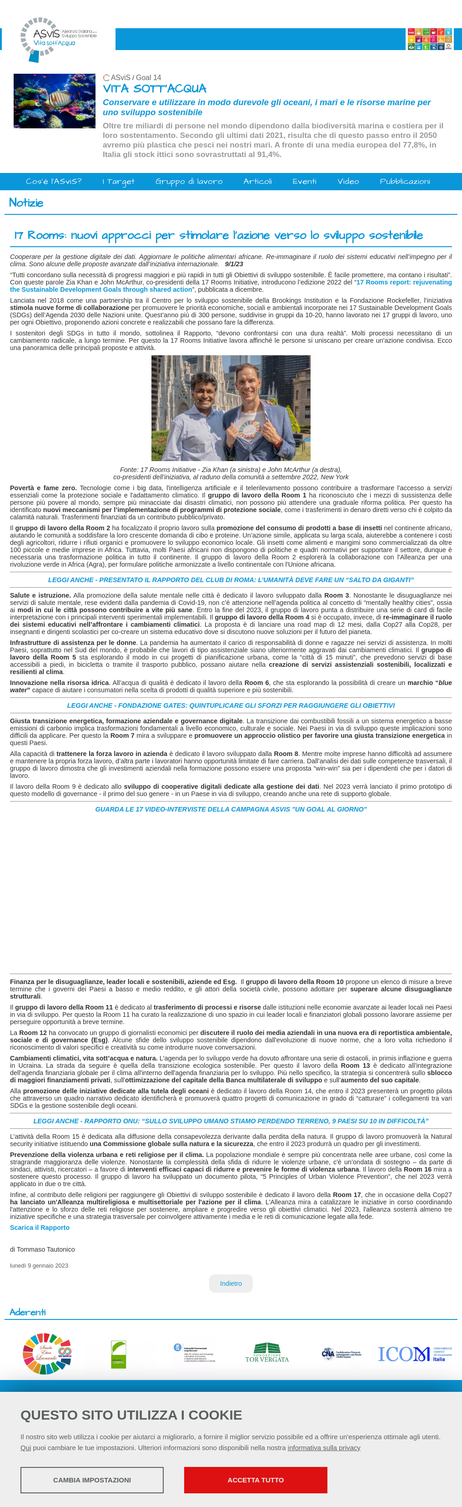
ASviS (121, 77)
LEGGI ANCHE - (58, 1121)
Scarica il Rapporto (40, 1227)
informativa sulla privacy (324, 1447)
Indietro (231, 1283)
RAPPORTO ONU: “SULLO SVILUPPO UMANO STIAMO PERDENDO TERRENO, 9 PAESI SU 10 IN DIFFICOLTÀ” (257, 1121)
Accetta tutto (256, 1480)
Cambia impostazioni (92, 1480)
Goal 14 (148, 77)
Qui (25, 1447)
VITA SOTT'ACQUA (154, 89)
